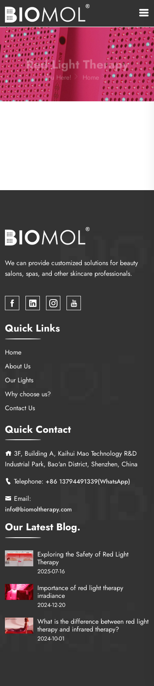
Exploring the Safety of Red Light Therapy (83, 558)
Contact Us (20, 408)
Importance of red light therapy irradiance (80, 592)
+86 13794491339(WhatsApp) (88, 481)
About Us (17, 366)
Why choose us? (28, 394)
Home (95, 79)
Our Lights (19, 380)
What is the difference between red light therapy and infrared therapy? (93, 625)
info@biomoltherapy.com (38, 509)
